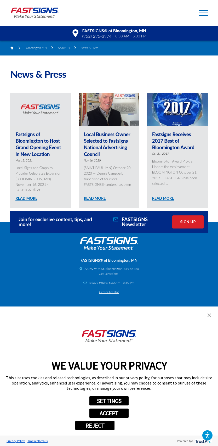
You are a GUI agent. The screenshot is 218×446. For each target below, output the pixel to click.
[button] (207, 435)
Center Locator (109, 292)
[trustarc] (203, 441)
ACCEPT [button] (109, 413)
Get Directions (108, 274)
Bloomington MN (36, 47)
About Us (64, 47)
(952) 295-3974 (97, 36)
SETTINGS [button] (109, 401)
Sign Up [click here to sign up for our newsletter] (188, 222)
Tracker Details (37, 441)
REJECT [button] (95, 425)
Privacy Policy (16, 441)
